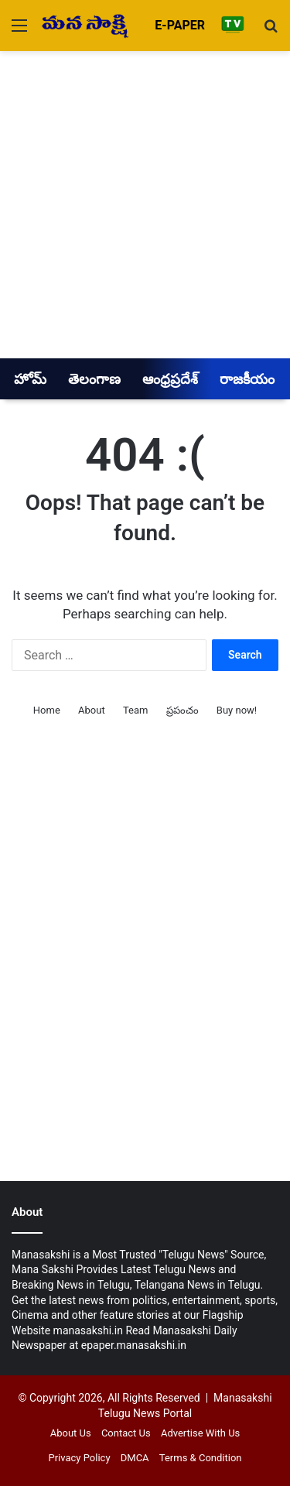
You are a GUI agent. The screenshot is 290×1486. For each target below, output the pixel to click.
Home (46, 710)
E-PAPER (180, 25)
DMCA (135, 1458)
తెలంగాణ (94, 379)
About (91, 710)
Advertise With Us (200, 1433)
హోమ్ (30, 379)
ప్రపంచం (182, 710)
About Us (70, 1433)
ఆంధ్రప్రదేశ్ (170, 379)
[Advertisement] (145, 204)
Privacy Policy (80, 1458)
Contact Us (126, 1433)
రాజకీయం (247, 379)
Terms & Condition (200, 1458)
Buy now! (237, 710)
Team (135, 710)
